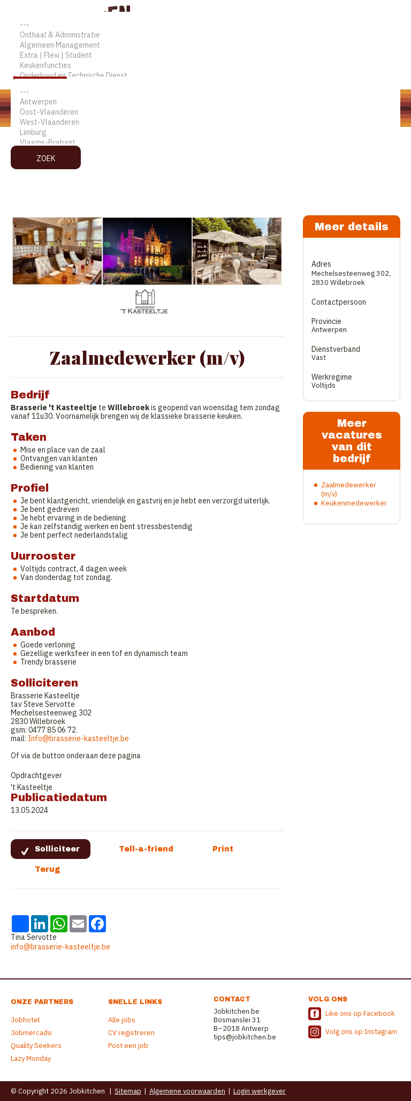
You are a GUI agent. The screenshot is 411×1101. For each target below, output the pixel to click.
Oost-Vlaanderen (205, 112)
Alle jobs (121, 1019)
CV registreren (131, 1032)
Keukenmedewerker (354, 503)
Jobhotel (25, 1019)
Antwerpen (205, 102)
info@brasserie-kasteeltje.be (60, 947)
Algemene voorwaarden (187, 1091)
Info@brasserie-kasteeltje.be (78, 738)
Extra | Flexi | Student (205, 55)
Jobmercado (31, 1032)
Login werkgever (259, 1091)
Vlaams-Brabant (205, 143)
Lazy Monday (31, 1058)
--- (205, 25)
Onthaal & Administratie (205, 35)
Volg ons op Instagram (361, 1031)
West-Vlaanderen (205, 122)
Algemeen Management (205, 45)
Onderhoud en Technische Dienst (205, 76)
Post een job (128, 1045)
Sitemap (128, 1091)
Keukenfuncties (205, 66)
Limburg (205, 132)
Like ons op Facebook (360, 1013)
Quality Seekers (36, 1045)
